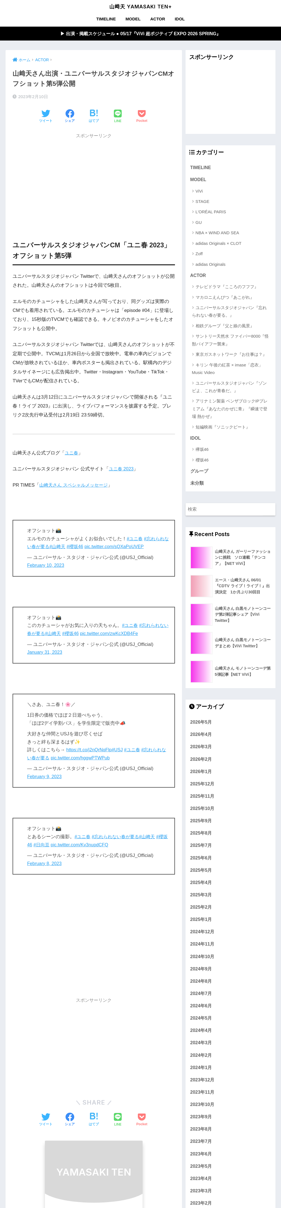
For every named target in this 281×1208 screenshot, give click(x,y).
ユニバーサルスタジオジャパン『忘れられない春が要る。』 (229, 312)
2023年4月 (201, 1180)
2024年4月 (201, 1032)
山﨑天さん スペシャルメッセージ (75, 485)
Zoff (199, 254)
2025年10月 (202, 810)
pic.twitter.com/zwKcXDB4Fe (118, 633)
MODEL (133, 18)
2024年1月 (201, 1069)
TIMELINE (106, 18)
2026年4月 (201, 736)
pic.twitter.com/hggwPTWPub (87, 758)
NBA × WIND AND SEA (217, 233)
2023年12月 (202, 1081)
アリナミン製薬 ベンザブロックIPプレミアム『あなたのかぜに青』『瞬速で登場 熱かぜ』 (230, 410)
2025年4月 (201, 884)
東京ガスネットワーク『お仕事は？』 (231, 355)
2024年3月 (201, 1044)
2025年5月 (201, 872)
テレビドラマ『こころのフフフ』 (227, 287)
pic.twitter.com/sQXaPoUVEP (122, 546)
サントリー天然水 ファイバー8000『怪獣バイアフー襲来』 (230, 341)
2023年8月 (201, 1130)
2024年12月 (202, 933)
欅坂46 (202, 450)
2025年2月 (201, 908)
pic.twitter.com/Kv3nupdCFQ (86, 845)
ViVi (199, 192)
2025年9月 (201, 822)
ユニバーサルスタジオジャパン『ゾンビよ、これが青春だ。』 (229, 388)
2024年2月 (201, 1057)
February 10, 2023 (46, 565)
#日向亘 (46, 845)
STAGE (203, 202)
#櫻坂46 (82, 546)
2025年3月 (201, 896)
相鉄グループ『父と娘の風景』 (225, 326)
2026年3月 (201, 748)
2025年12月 (202, 785)
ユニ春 (72, 453)
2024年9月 (201, 970)
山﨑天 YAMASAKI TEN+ (140, 7)
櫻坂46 (202, 461)
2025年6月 (201, 859)
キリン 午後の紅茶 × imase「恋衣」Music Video (227, 370)
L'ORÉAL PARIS (211, 212)
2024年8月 (201, 983)
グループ (199, 472)
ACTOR (157, 18)
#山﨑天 (64, 546)
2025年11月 (202, 797)
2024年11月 (202, 945)
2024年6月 (201, 1007)
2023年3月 (201, 1192)
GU (199, 223)
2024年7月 (201, 995)
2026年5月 (201, 723)
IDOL (180, 18)
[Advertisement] (94, 182)
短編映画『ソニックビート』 (223, 428)
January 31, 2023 (45, 652)
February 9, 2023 (45, 777)
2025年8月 (201, 834)
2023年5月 (201, 1168)
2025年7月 (201, 847)
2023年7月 (201, 1143)
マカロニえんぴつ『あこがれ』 (225, 298)
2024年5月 (201, 1019)
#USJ (118, 750)
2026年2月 (201, 761)
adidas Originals (211, 265)
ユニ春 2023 (122, 469)
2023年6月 (201, 1155)
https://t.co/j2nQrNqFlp (89, 750)
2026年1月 (201, 773)
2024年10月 (202, 958)
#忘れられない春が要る (118, 837)
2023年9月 (201, 1118)
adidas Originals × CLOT (219, 244)
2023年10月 (202, 1106)
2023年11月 (202, 1093)
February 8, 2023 (45, 863)
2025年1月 (201, 921)
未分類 (197, 484)
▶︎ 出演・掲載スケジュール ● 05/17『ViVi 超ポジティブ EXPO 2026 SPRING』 (140, 33)
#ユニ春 (135, 539)
